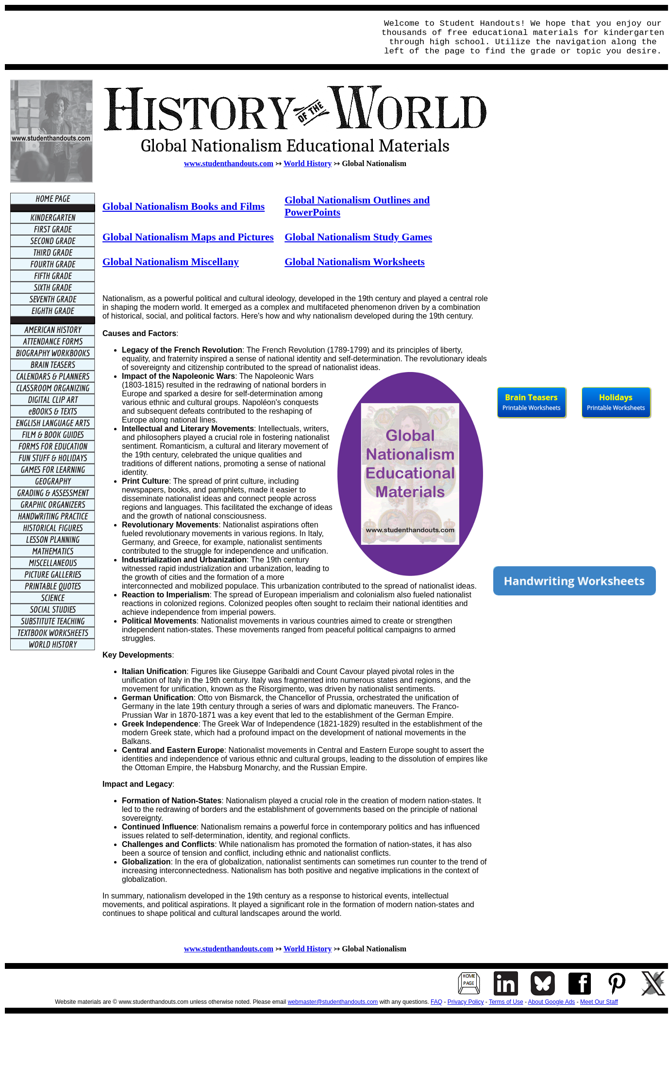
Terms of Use (506, 1001)
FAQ (436, 1001)
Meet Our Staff (599, 1001)
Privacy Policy (466, 1001)
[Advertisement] (187, 37)
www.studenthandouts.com (228, 163)
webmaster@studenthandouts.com (333, 1001)
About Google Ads (551, 1001)
